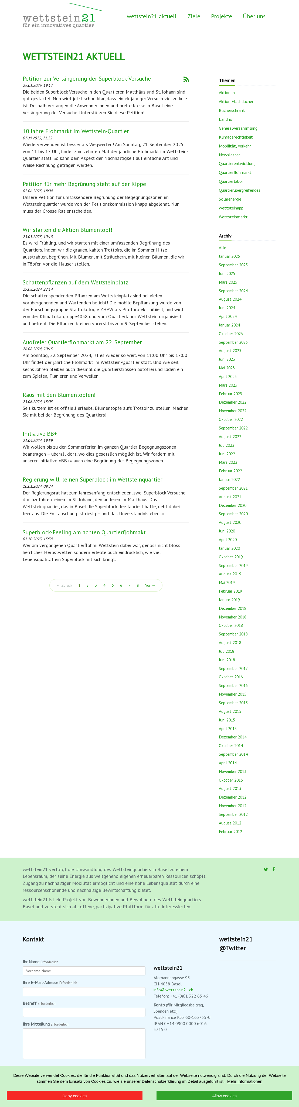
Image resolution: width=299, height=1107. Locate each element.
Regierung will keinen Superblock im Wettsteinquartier (92, 479)
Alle (222, 247)
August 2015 (230, 711)
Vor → (150, 585)
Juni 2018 (227, 659)
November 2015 (232, 694)
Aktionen (227, 92)
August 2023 (230, 350)
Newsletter (229, 154)
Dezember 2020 (232, 505)
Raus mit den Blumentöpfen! (59, 394)
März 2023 (228, 385)
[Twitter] (266, 869)
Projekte (221, 16)
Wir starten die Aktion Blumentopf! (68, 229)
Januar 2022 (229, 479)
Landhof (226, 119)
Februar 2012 (230, 831)
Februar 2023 (230, 393)
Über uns (254, 16)
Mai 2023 (227, 367)
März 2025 (228, 282)
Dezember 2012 (232, 797)
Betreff (30, 1003)
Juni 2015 (227, 720)
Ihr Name (31, 961)
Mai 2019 (227, 582)
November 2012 (232, 805)
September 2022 (233, 428)
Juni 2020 (227, 531)
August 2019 (230, 573)
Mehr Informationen (244, 1081)
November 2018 (232, 617)
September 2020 (233, 513)
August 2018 (230, 642)
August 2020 (230, 522)
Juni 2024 (227, 307)
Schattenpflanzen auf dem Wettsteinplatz (75, 282)
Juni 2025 (227, 273)
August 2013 (230, 788)
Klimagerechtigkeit (236, 137)
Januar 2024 (229, 325)
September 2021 (233, 488)
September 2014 (233, 754)
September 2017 (233, 668)
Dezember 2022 (232, 402)
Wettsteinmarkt (233, 216)
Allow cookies (224, 1096)
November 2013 (232, 771)
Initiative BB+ (40, 433)
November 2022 (232, 410)
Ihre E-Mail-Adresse (40, 982)
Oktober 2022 (231, 419)
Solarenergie (230, 199)
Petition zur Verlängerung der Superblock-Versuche (87, 78)
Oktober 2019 (231, 556)
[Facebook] (273, 869)
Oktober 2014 (231, 745)
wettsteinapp (231, 208)
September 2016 (233, 685)
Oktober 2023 (231, 333)
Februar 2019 (230, 591)
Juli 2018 (226, 651)
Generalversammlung (238, 128)
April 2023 (228, 376)
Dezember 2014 (232, 737)
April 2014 (228, 762)
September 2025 (233, 264)
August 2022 (230, 436)
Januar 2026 (229, 256)
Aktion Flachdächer (236, 101)
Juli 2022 (226, 445)
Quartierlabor (231, 181)
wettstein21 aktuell (152, 16)
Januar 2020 (229, 548)
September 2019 (233, 565)
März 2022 (228, 462)
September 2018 (233, 634)
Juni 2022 (227, 453)
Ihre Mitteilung (36, 1024)
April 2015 (228, 728)
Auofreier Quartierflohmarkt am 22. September (82, 342)
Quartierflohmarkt (235, 172)
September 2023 (233, 342)
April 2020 (228, 539)
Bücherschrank (232, 110)
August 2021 (230, 496)
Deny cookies (74, 1096)
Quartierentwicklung (237, 163)
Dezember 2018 (232, 608)
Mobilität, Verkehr (235, 146)
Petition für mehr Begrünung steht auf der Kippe (84, 184)
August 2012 (230, 823)
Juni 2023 (227, 359)
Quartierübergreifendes (239, 190)
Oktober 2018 (231, 625)
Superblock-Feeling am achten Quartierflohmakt (84, 532)
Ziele (194, 16)
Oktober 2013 (231, 780)
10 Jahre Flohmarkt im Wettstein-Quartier (76, 131)
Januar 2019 (229, 599)
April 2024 (228, 316)
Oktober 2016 (231, 676)
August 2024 (230, 299)
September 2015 (233, 702)
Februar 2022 (230, 470)
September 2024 (233, 290)
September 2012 (233, 814)
